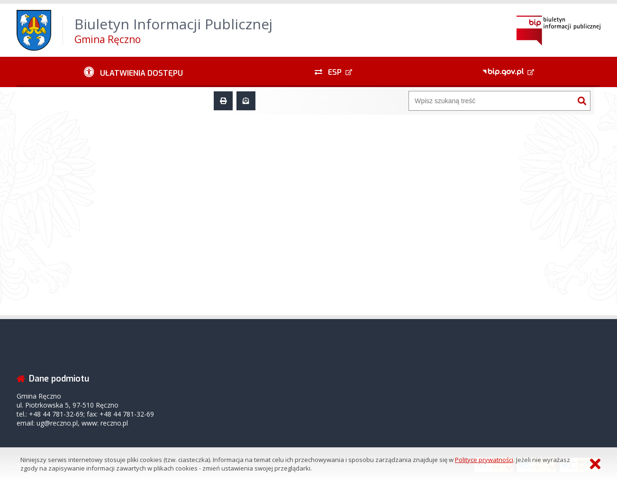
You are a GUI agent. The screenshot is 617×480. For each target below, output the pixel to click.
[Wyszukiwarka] (491, 100)
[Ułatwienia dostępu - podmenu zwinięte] (133, 72)
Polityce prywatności (484, 459)
